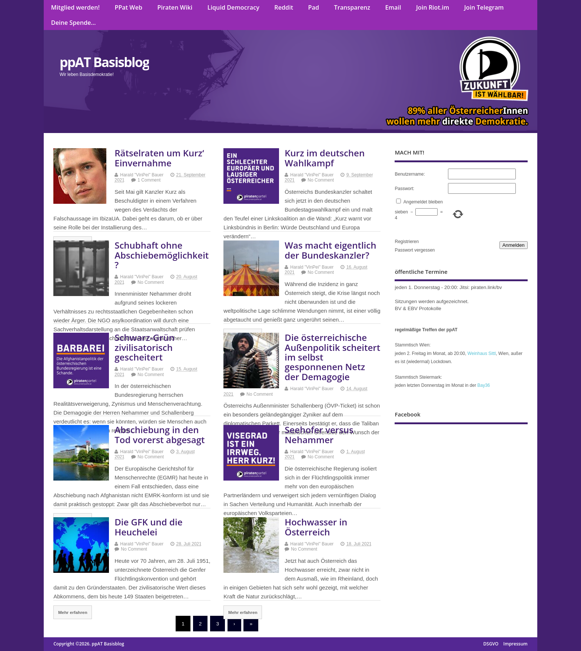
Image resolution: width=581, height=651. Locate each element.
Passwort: (404, 188)
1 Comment (148, 180)
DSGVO (490, 644)
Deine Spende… (73, 23)
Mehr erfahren (72, 612)
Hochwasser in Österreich (316, 527)
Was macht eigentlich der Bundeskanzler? (330, 250)
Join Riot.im (432, 7)
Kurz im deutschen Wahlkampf (325, 158)
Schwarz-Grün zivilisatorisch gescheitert (144, 347)
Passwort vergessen (415, 250)
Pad (313, 7)
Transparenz (352, 7)
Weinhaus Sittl (482, 353)
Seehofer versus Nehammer (319, 434)
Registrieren (407, 241)
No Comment (321, 180)
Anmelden (513, 245)
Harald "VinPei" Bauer (141, 174)
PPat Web (128, 7)
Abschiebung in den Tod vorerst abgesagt (159, 434)
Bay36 (483, 385)
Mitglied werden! (75, 7)
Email (393, 7)
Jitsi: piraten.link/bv (480, 287)
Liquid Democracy (233, 7)
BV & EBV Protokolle (418, 308)
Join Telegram (484, 7)
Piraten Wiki (175, 7)
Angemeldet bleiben (423, 202)
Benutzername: (410, 174)
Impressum (515, 644)
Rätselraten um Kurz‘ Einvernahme (159, 158)
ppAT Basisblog (104, 62)
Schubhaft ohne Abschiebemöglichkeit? (161, 255)
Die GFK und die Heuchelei (148, 527)
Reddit (283, 7)
